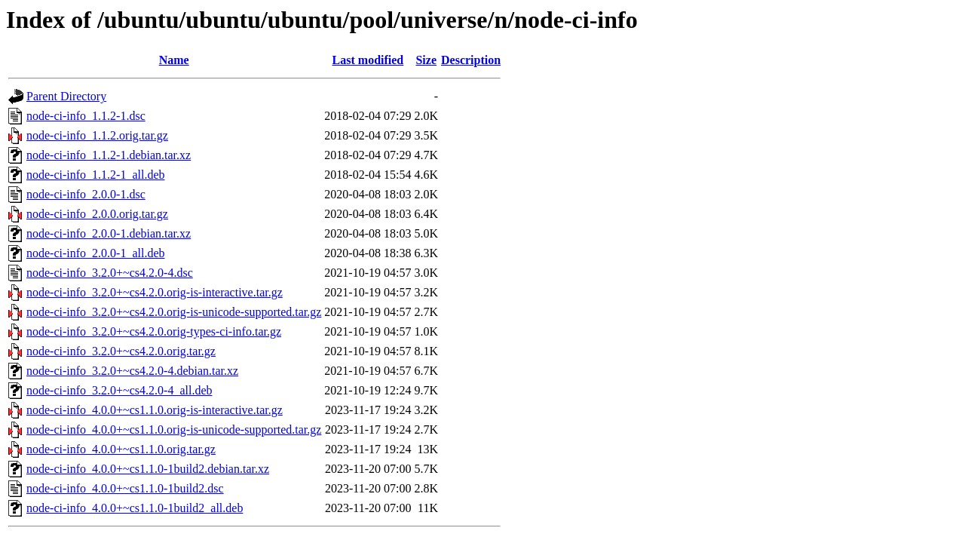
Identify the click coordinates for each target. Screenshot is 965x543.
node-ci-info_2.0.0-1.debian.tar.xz (108, 233)
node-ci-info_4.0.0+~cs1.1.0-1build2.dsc (125, 488)
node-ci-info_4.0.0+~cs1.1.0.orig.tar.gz (121, 449)
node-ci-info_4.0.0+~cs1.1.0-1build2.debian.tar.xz (147, 468)
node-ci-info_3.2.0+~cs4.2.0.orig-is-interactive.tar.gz (154, 292)
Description (471, 60)
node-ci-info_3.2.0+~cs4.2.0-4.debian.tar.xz (132, 370)
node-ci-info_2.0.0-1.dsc (86, 194)
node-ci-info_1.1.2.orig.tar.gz (97, 135)
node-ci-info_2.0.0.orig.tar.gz (97, 213)
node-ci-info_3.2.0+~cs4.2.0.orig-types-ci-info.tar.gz (153, 331)
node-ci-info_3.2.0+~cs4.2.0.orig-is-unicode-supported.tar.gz (173, 311)
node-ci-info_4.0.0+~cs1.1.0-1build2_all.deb (134, 508)
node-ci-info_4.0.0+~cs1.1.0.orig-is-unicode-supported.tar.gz (173, 429)
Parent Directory (66, 96)
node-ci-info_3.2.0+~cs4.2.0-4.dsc (109, 272)
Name (174, 60)
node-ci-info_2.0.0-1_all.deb (95, 253)
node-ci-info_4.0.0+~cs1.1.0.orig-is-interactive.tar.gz (154, 409)
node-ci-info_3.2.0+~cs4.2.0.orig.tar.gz (121, 351)
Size (426, 60)
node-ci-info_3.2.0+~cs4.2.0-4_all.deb (119, 390)
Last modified (368, 60)
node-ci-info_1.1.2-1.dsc (86, 115)
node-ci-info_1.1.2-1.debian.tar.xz (108, 155)
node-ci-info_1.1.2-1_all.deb (95, 174)
